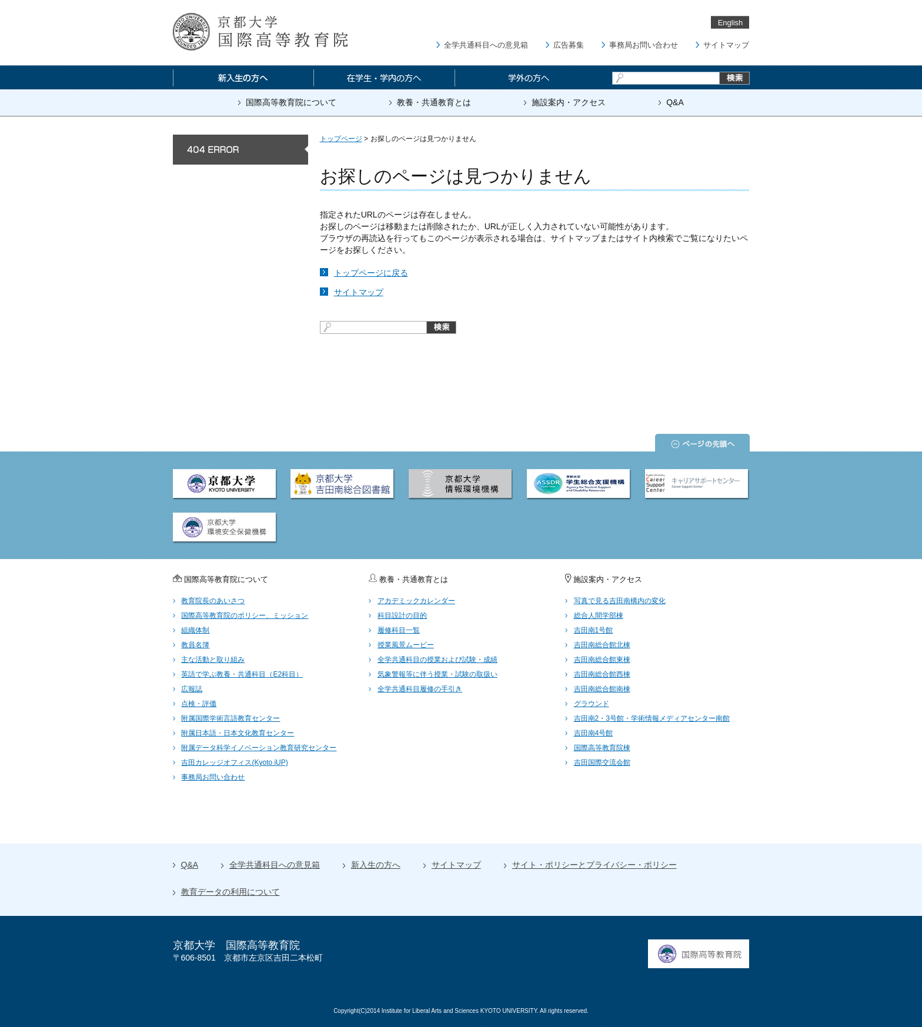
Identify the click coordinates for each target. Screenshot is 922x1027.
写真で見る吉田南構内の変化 (620, 601)
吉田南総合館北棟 (602, 645)
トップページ (341, 139)
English (730, 22)
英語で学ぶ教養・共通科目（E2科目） (242, 674)
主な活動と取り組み (213, 659)
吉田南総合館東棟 (602, 659)
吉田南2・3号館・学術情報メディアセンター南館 (652, 718)
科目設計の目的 (402, 615)
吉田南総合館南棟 (602, 689)
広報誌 (191, 689)
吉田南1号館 (593, 630)
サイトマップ (726, 45)
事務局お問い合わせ (643, 45)
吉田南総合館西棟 (602, 674)
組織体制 (195, 630)
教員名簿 (195, 645)
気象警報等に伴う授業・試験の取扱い (437, 674)
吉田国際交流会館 (602, 762)
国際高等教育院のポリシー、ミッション (244, 615)
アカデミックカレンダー (416, 601)
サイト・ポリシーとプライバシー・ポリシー (594, 864)
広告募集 (568, 45)
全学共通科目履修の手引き (420, 689)
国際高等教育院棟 (602, 748)
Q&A (675, 102)
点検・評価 (198, 704)
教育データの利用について (230, 891)
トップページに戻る (371, 272)
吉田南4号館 (593, 733)
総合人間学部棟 (598, 615)
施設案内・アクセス (569, 102)
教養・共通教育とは (434, 102)
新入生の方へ (375, 864)
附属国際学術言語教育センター (230, 718)
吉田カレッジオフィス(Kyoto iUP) (234, 762)
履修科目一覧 (399, 630)
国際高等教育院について (291, 102)
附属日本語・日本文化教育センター (237, 733)
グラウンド (591, 704)
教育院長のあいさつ (213, 601)
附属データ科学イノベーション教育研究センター (258, 748)
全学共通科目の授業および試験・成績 (437, 659)
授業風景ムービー (406, 645)
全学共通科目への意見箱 (486, 45)
